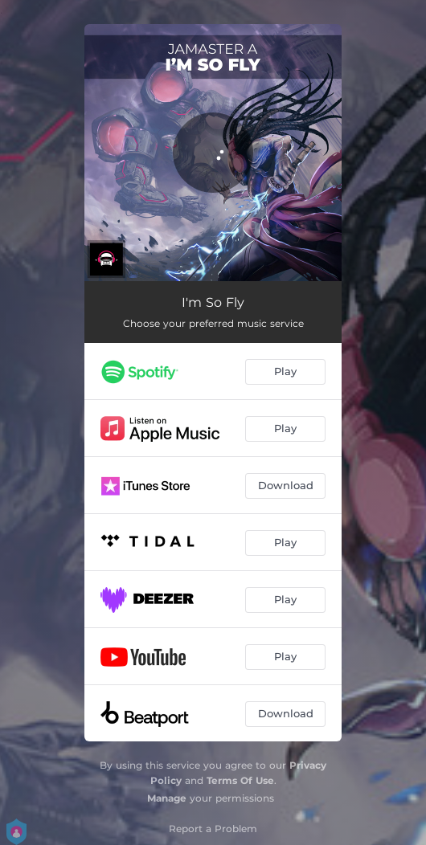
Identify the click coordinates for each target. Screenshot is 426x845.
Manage (166, 798)
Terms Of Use (240, 780)
